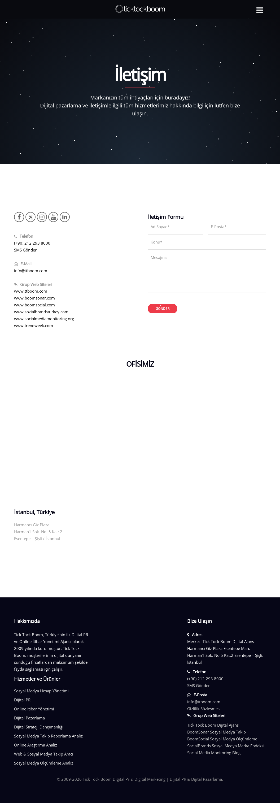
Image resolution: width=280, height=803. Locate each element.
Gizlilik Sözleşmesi (204, 708)
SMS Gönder (25, 250)
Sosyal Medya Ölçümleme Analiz (43, 763)
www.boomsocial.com (34, 304)
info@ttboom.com (30, 270)
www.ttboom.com (30, 291)
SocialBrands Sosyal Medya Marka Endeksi (225, 745)
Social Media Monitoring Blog (213, 752)
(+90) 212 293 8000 (32, 243)
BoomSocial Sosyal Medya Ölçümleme (222, 738)
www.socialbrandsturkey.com (41, 311)
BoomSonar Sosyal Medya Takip (216, 732)
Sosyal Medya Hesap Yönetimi (41, 690)
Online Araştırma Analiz (35, 745)
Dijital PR (22, 699)
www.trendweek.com (33, 325)
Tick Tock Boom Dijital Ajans (213, 725)
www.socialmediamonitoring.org (44, 318)
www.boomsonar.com (34, 298)
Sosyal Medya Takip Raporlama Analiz (48, 736)
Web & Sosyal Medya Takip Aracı (43, 754)
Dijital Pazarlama (29, 717)
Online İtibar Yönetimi (34, 708)
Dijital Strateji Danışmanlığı (38, 727)
